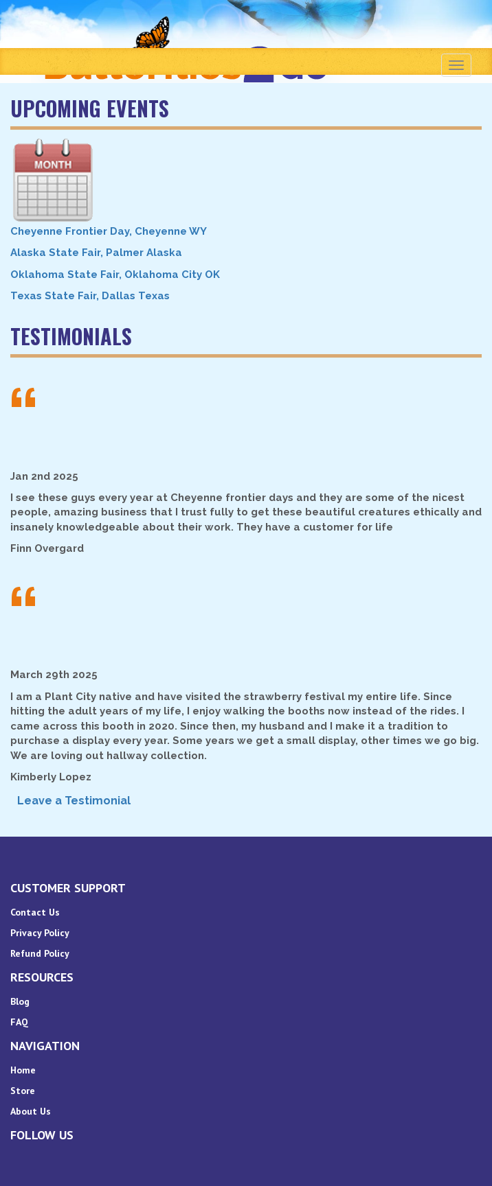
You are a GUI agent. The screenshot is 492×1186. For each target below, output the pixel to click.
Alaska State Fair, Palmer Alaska (96, 252)
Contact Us (35, 912)
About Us (30, 1111)
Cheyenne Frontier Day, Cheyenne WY (108, 231)
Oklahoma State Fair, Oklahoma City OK (115, 274)
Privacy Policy (39, 933)
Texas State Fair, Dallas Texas (90, 296)
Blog (20, 1001)
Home (23, 1070)
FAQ (19, 1022)
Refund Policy (39, 953)
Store (22, 1090)
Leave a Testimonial (74, 800)
